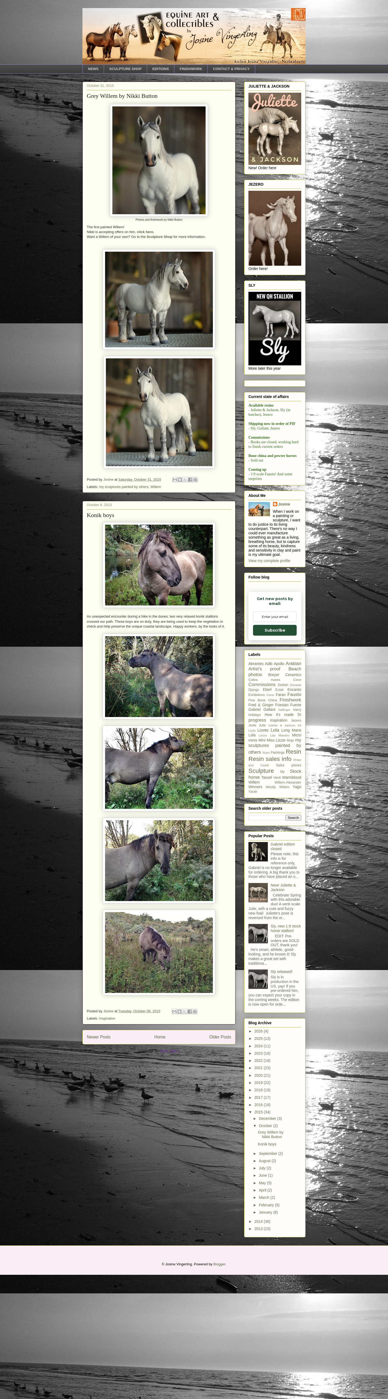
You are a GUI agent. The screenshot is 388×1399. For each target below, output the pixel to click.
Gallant (269, 834)
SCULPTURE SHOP (125, 69)
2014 (259, 1345)
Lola (275, 854)
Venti (277, 902)
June (263, 1299)
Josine (284, 628)
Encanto (294, 814)
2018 (259, 1214)
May (263, 1307)
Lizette (263, 854)
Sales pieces (288, 889)
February (267, 1329)
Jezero (296, 845)
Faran (281, 819)
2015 (259, 1236)
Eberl (267, 814)
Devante (295, 809)
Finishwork (290, 824)
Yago (297, 911)
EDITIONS (160, 69)
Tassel (266, 901)
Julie (262, 849)
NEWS (93, 69)
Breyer (273, 799)
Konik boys (100, 515)
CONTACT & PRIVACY (231, 69)
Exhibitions (256, 819)
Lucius (262, 859)
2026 (259, 1155)
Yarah (252, 916)
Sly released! (282, 1096)
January (266, 1336)
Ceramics (293, 799)
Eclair (279, 814)
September (268, 1277)
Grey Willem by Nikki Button (122, 95)
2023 (259, 1177)
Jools (252, 849)
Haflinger (284, 834)
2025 (259, 1163)
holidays (254, 839)
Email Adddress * (273, 469)
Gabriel (254, 834)
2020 (259, 1199)
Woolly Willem (277, 911)
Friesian (282, 829)
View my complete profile (269, 685)
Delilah (283, 809)
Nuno (266, 876)
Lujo (273, 859)
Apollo (279, 788)
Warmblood (291, 901)
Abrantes (256, 788)
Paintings (278, 877)
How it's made (279, 839)
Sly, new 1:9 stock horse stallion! (286, 1052)
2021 (259, 1192)
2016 (259, 1229)
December (268, 1243)
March (264, 1322)
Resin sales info (270, 883)
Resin (293, 875)
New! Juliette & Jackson (283, 1011)
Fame (270, 819)
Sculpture (261, 895)
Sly (282, 896)
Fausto (294, 818)
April (263, 1314)
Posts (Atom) (170, 1051)
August (265, 1285)
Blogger (219, 1388)
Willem (155, 487)
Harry (297, 834)
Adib (268, 788)
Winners (255, 911)
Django (253, 814)
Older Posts (220, 1037)
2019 (259, 1207)
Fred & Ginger (260, 829)
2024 (259, 1170)
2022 (259, 1185)
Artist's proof (264, 793)
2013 (259, 1353)
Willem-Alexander (288, 907)
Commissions (262, 808)
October (266, 1250)
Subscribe (274, 491)
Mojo (290, 865)
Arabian (293, 787)
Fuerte (295, 829)
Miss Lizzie (276, 864)
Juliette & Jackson (281, 849)
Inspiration (107, 1018)
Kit (299, 849)
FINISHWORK (191, 69)
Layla (252, 854)
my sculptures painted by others (124, 487)
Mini (261, 864)
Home (160, 1037)
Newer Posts (98, 1037)
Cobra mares (264, 804)
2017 (259, 1222)
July (262, 1292)
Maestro (283, 859)
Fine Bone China (262, 824)
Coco (297, 804)
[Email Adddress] (274, 477)
